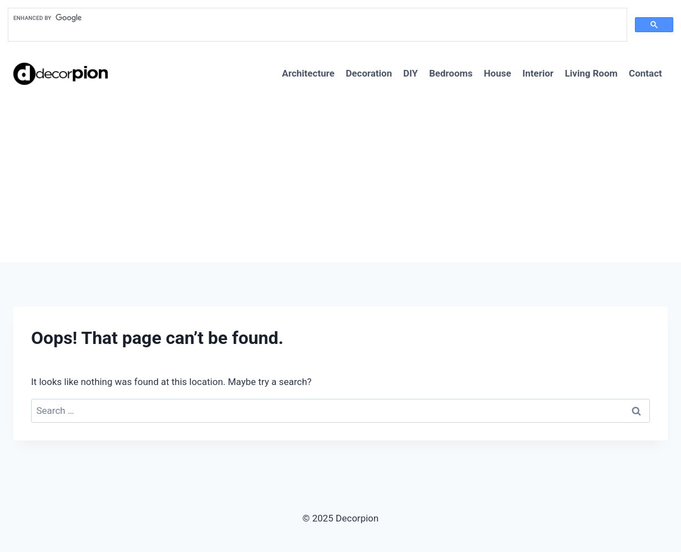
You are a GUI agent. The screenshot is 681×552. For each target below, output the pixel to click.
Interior (537, 73)
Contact (645, 73)
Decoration (369, 73)
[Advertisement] (341, 179)
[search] (316, 18)
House (497, 73)
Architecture (308, 73)
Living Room (591, 73)
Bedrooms (450, 73)
